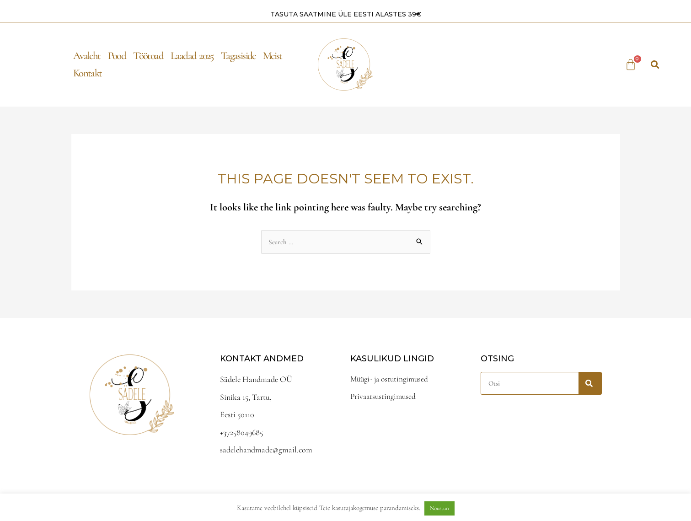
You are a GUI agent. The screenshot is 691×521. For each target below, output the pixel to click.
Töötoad (148, 55)
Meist (272, 55)
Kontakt (87, 72)
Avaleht (87, 55)
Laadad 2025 (192, 55)
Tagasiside (238, 55)
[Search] (590, 383)
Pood (117, 55)
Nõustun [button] (439, 508)
